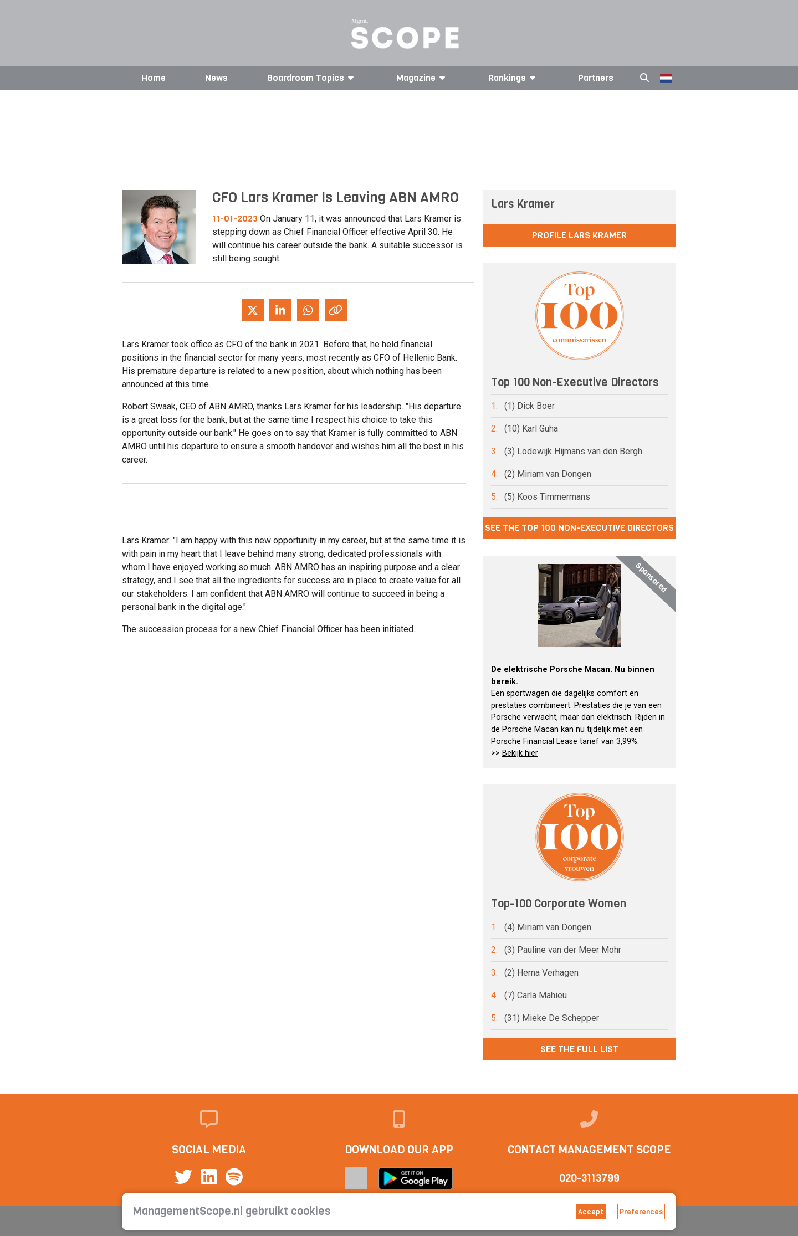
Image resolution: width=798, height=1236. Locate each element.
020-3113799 (589, 1178)
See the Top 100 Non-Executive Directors (579, 528)
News (216, 78)
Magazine (422, 78)
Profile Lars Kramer (579, 235)
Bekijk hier (520, 753)
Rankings (513, 78)
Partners (595, 78)
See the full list (579, 1049)
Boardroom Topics (312, 78)
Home (153, 78)
